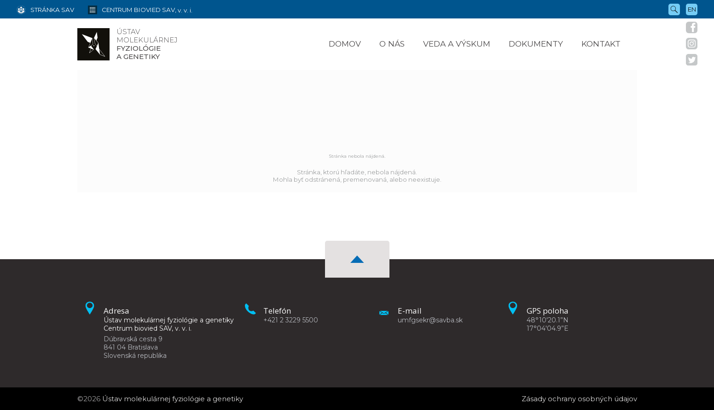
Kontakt (601, 43)
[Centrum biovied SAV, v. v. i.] (133, 9)
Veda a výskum (456, 43)
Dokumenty (536, 43)
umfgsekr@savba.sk (430, 320)
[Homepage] (93, 44)
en (692, 9)
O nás (392, 43)
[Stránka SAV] (45, 9)
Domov (345, 43)
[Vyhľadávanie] (674, 8)
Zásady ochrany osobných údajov (579, 398)
